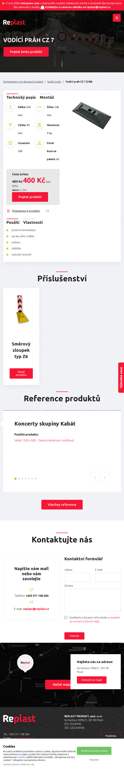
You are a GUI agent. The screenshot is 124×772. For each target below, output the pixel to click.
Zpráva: (68, 585)
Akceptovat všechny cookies (94, 751)
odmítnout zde (27, 764)
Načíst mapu (62, 684)
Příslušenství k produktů (30, 211)
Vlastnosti (33, 222)
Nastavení (94, 759)
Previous (12, 441)
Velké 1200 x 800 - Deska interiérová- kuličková (44, 440)
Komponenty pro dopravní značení (23, 81)
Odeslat (74, 635)
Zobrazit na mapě (91, 679)
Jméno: (68, 569)
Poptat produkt (30, 197)
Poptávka (110, 735)
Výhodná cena (121, 377)
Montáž (47, 97)
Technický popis (21, 97)
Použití (12, 222)
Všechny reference (62, 504)
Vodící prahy (54, 81)
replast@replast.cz (36, 608)
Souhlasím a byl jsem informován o (95, 619)
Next (112, 441)
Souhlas (22, 757)
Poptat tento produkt (26, 52)
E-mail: (99, 569)
